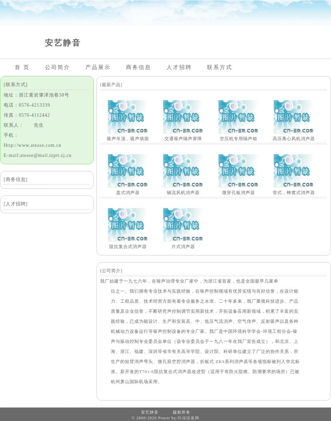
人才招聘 (179, 67)
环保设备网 (188, 418)
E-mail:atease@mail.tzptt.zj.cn (38, 155)
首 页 (22, 67)
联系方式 (220, 67)
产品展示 (98, 67)
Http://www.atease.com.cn (32, 145)
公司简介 (57, 67)
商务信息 (138, 67)
